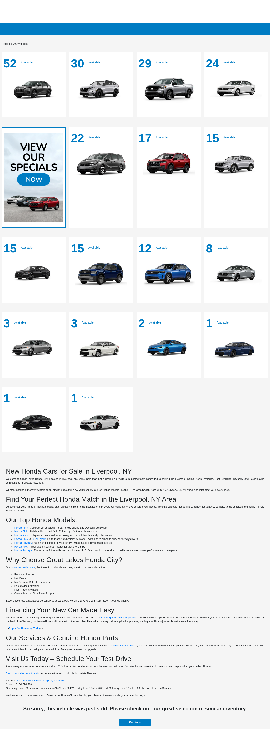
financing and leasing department (119, 617)
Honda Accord (22, 535)
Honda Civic (21, 531)
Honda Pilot (20, 546)
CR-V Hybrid (39, 539)
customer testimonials (23, 567)
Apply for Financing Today (24, 628)
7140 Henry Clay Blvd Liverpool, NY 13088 (41, 680)
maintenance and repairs (123, 645)
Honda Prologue (23, 550)
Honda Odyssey (23, 542)
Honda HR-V (21, 527)
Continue (135, 722)
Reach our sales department (22, 673)
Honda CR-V (21, 539)
